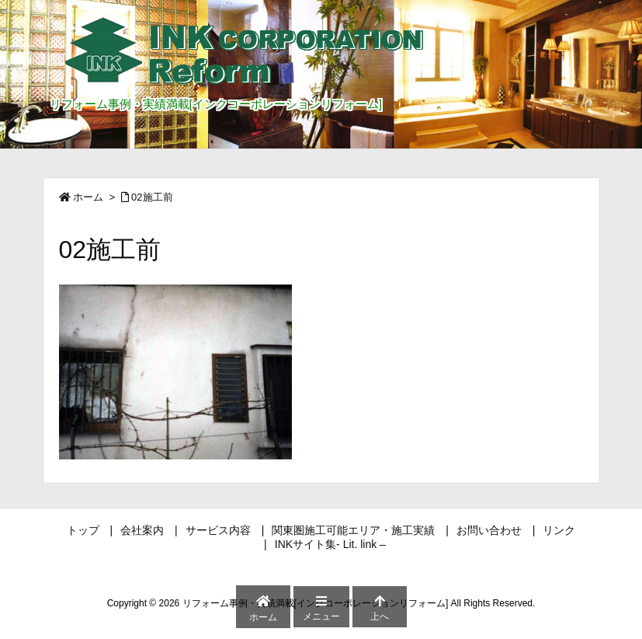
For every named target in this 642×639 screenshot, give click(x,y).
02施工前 (151, 197)
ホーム (88, 197)
